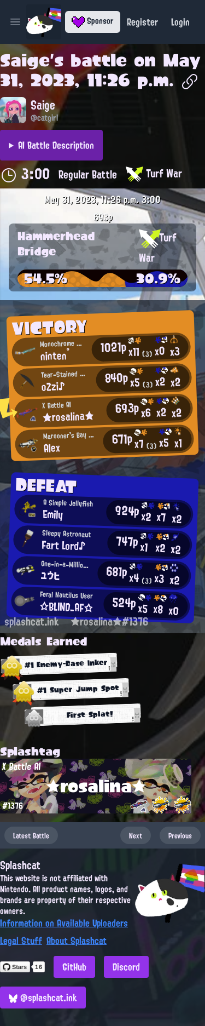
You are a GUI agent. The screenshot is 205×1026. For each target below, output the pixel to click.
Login (180, 22)
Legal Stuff (21, 940)
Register (142, 22)
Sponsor (93, 20)
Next (135, 835)
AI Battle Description (56, 145)
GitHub (74, 967)
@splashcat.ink (43, 997)
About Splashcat (76, 940)
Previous (180, 835)
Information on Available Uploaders (64, 923)
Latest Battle (31, 835)
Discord (126, 967)
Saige (25, 60)
